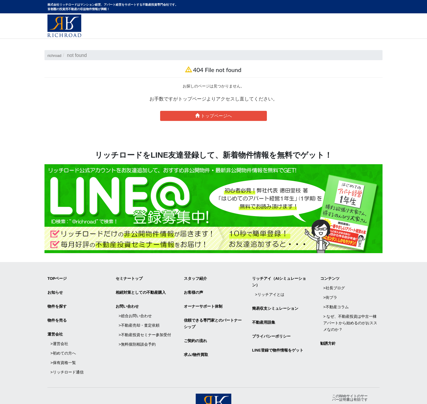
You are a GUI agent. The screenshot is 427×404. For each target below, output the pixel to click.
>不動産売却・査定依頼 (139, 312)
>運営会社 (59, 327)
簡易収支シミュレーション (275, 301)
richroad (56, 55)
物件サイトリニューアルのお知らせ (303, 32)
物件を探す (57, 299)
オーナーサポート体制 (203, 299)
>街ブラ (330, 290)
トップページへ (213, 115)
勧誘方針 (328, 327)
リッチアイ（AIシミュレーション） (279, 280)
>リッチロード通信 (67, 347)
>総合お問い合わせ (135, 305)
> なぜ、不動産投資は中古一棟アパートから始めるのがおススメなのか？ (350, 309)
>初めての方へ (63, 334)
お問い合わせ (363, 32)
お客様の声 (193, 288)
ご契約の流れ (195, 327)
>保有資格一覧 (63, 340)
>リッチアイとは (269, 290)
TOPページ (57, 277)
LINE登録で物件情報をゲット (277, 334)
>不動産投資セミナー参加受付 (145, 318)
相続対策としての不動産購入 (141, 288)
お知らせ (55, 288)
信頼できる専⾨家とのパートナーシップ (213, 313)
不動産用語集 (263, 312)
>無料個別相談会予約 (137, 325)
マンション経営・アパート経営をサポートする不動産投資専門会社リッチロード (64, 26)
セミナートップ (129, 277)
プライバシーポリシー (271, 323)
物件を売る (57, 310)
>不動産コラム (336, 296)
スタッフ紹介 (195, 277)
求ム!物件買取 (196, 338)
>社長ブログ (334, 283)
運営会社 (55, 321)
